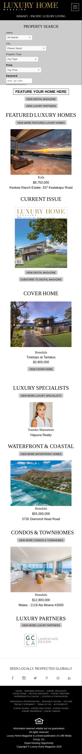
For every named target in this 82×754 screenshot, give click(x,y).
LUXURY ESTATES (61, 708)
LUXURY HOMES (21, 708)
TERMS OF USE (44, 704)
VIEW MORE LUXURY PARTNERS (41, 625)
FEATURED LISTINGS (34, 691)
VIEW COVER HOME (41, 369)
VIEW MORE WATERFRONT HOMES (41, 454)
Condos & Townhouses (55, 697)
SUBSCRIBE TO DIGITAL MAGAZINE (41, 279)
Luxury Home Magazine (19, 735)
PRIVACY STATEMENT (24, 704)
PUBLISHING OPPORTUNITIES (24, 702)
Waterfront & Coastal (26, 697)
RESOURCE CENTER (51, 702)
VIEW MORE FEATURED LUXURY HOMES (41, 122)
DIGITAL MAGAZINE (38, 694)
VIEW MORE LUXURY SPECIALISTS (41, 395)
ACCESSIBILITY (61, 704)
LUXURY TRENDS (52, 711)
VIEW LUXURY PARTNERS (41, 106)
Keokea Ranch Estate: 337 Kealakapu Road (41, 187)
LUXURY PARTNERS (60, 694)
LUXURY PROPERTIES (32, 711)
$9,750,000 (41, 182)
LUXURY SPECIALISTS (56, 691)
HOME (19, 691)
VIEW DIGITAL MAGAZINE (41, 99)
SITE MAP (67, 702)
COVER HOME (19, 694)
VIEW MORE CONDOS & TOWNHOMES (41, 540)
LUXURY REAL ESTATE (41, 708)
